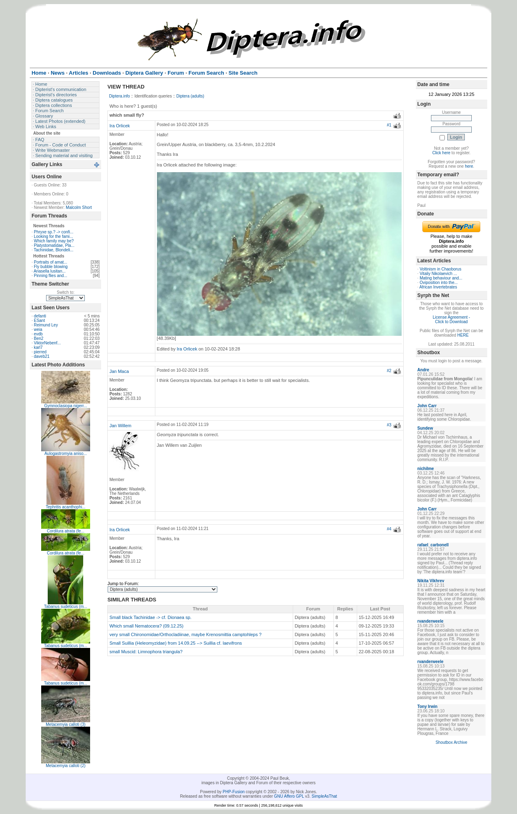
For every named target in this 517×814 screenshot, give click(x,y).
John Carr (427, 406)
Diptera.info (119, 96)
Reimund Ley (46, 325)
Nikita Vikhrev (431, 581)
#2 (389, 370)
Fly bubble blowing (51, 266)
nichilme (426, 468)
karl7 (38, 347)
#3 (389, 425)
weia (38, 329)
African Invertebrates (438, 287)
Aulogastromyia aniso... (65, 453)
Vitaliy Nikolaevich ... (438, 273)
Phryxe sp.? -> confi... (53, 232)
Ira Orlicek (119, 125)
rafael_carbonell (433, 545)
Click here (441, 153)
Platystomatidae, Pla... (54, 245)
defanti (40, 316)
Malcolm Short (79, 207)
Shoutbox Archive (451, 742)
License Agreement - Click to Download (451, 319)
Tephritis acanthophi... (65, 507)
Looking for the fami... (53, 236)
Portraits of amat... (50, 262)
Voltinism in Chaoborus (440, 269)
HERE (463, 335)
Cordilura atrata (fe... (65, 531)
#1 (389, 125)
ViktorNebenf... (47, 343)
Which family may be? (54, 241)
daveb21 (41, 356)
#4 (389, 529)
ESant (39, 320)
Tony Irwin (427, 706)
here (469, 166)
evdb (38, 334)
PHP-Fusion (234, 792)
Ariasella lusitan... (49, 271)
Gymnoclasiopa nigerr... (65, 406)
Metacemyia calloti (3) (65, 724)
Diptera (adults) (190, 96)
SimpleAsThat (324, 796)
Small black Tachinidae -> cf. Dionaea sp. (150, 617)
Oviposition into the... (438, 282)
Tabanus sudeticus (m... (65, 606)
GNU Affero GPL (289, 796)
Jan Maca (119, 371)
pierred (40, 352)
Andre (423, 370)
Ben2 (38, 338)
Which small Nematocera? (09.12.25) (146, 625)
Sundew (425, 428)
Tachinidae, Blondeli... (53, 250)
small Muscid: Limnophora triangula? (145, 651)
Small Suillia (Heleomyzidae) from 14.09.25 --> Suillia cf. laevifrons (175, 643)
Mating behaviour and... (441, 278)
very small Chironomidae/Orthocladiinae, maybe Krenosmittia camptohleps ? (185, 634)
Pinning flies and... (50, 275)
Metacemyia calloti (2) (65, 765)
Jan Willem (120, 425)
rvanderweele (431, 621)
